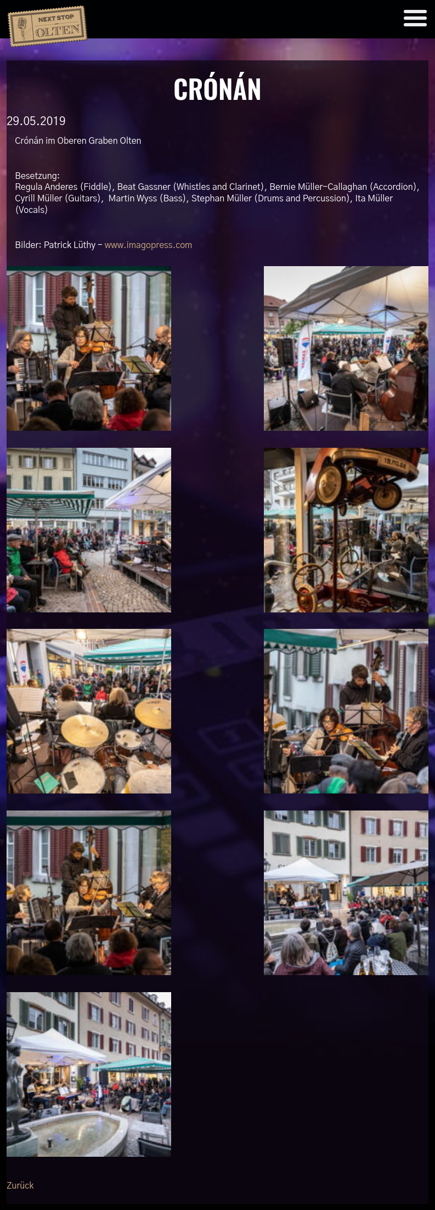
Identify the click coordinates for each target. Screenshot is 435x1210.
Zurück (20, 1185)
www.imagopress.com (149, 245)
